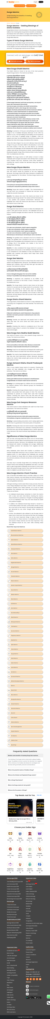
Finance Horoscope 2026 (13, 891)
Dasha (8, 1002)
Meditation (9, 982)
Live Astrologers (11, 958)
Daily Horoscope (11, 960)
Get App (41, 2)
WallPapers (10, 992)
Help (27, 967)
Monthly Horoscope (12, 914)
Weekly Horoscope (11, 912)
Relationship (29, 903)
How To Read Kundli (12, 965)
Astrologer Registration (32, 962)
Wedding (28, 906)
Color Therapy (10, 980)
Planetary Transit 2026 (31, 930)
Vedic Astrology (30, 894)
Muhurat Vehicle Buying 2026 (14, 932)
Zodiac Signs (10, 997)
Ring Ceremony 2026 (12, 935)
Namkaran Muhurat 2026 (13, 927)
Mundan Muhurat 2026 (12, 930)
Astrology (28, 911)
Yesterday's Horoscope (13, 909)
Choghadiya (29, 921)
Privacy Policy (29, 952)
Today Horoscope (11, 904)
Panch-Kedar (29, 943)
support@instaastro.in (35, 976)
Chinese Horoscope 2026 (13, 896)
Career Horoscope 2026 (13, 889)
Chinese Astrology (30, 896)
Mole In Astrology (11, 999)
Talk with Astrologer (12, 955)
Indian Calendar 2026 (31, 891)
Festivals (28, 908)
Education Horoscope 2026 (14, 894)
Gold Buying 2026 (11, 937)
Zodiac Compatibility (12, 975)
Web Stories (10, 987)
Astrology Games (30, 884)
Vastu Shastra (29, 928)
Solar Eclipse (29, 886)
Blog (8, 985)
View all (39, 795)
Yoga (8, 977)
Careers (28, 957)
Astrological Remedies (31, 925)
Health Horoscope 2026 (13, 886)
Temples (28, 916)
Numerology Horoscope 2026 (14, 898)
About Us (28, 959)
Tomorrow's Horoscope (13, 907)
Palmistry (28, 918)
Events (27, 964)
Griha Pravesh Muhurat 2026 (14, 925)
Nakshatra (28, 935)
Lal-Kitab (9, 1004)
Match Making (10, 968)
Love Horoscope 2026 (12, 884)
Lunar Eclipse (29, 889)
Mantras (13, 23)
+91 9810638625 (33, 974)
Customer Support (30, 949)
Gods (27, 913)
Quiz (27, 881)
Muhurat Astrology (30, 898)
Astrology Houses (11, 972)
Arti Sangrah (10, 990)
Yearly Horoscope (11, 917)
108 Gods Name (11, 1009)
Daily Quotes (10, 995)
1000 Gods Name (11, 1012)
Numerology (29, 901)
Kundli (8, 963)
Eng (35, 2)
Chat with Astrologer (20, 5)
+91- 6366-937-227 (35, 972)
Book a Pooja (10, 953)
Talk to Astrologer (31, 5)
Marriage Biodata (11, 970)
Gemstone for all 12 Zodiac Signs (34, 923)
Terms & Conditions (31, 954)
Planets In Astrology (31, 933)
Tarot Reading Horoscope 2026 (15, 881)
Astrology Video (11, 1007)
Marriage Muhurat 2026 (13, 923)
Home (8, 23)
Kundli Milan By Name (12, 950)
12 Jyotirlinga (29, 940)
